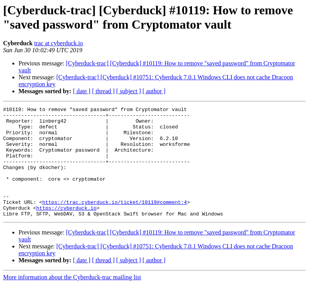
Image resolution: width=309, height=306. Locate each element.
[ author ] (154, 91)
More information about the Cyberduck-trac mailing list (72, 299)
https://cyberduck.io (66, 228)
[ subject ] (128, 91)
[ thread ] (103, 91)
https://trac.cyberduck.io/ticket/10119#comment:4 (114, 221)
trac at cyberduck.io (58, 43)
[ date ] (81, 91)
